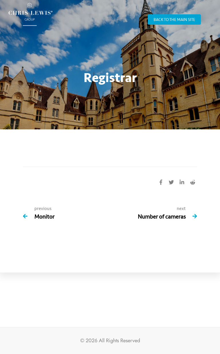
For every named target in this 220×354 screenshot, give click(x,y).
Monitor (44, 216)
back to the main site (174, 19)
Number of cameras (162, 216)
